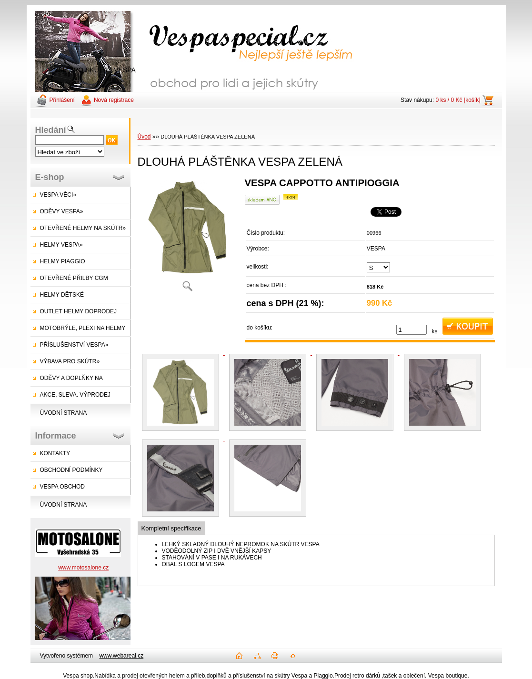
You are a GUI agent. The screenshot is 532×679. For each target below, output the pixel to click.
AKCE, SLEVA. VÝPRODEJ (75, 394)
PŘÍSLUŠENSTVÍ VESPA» (74, 344)
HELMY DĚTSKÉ (62, 294)
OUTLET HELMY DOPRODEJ (78, 311)
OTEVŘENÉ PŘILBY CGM (74, 278)
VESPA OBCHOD (62, 486)
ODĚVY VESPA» (61, 211)
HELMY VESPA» (61, 244)
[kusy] (411, 330)
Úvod (144, 136)
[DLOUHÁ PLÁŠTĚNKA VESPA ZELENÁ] (187, 238)
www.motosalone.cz (83, 567)
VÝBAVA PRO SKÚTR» (70, 361)
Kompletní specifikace (171, 528)
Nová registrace (114, 100)
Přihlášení (62, 100)
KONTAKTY (55, 453)
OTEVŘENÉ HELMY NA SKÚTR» (83, 228)
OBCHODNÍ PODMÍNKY (71, 470)
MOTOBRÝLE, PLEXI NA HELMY (83, 328)
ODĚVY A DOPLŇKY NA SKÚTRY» (66, 381)
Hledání (50, 130)
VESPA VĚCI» (58, 194)
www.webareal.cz (121, 655)
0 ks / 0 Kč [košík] (457, 100)
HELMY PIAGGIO (62, 261)
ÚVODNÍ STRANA (63, 412)
